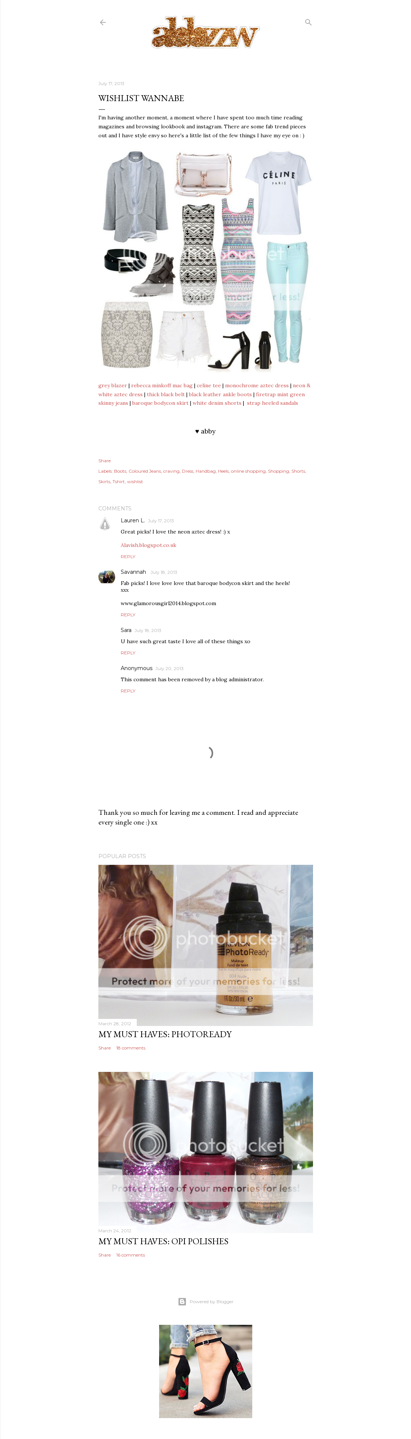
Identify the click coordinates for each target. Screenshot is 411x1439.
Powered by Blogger (206, 1301)
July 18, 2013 (164, 572)
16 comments (130, 1255)
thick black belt (166, 394)
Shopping (278, 471)
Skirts (104, 481)
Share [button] (104, 460)
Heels (223, 471)
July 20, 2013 (169, 668)
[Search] (308, 20)
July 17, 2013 (161, 520)
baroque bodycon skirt (160, 403)
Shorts (298, 471)
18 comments (130, 1048)
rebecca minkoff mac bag (162, 385)
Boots (120, 471)
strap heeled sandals (272, 403)
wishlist (135, 481)
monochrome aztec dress (257, 385)
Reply (128, 556)
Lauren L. (133, 520)
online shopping (248, 471)
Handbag (206, 471)
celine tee (209, 385)
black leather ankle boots (220, 394)
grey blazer (112, 385)
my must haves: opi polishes (163, 1241)
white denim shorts (217, 403)
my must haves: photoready (164, 1034)
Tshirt (119, 481)
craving (171, 471)
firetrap (266, 394)
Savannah (134, 572)
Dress (187, 471)
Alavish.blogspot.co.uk (148, 545)
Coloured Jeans (145, 471)
